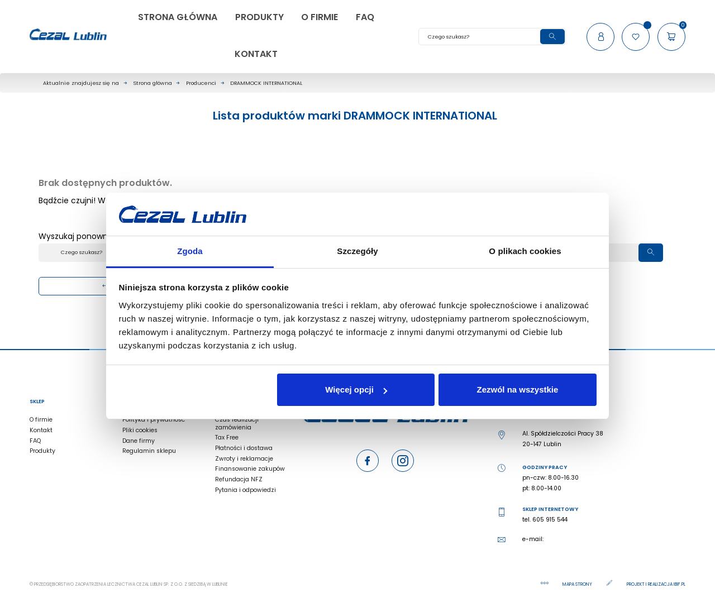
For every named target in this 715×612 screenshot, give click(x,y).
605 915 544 (550, 519)
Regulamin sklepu (149, 451)
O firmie (41, 419)
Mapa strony (578, 584)
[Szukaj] (492, 36)
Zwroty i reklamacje (244, 459)
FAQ (35, 441)
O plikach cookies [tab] (525, 251)
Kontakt (41, 430)
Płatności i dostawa (244, 448)
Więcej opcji (356, 389)
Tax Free (227, 437)
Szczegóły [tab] (357, 251)
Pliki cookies (140, 430)
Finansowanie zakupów (250, 469)
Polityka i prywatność (153, 419)
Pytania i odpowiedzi (245, 490)
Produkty (42, 451)
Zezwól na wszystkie (517, 389)
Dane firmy (138, 441)
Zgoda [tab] (190, 251)
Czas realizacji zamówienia (237, 423)
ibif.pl (679, 584)
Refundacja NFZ (239, 479)
